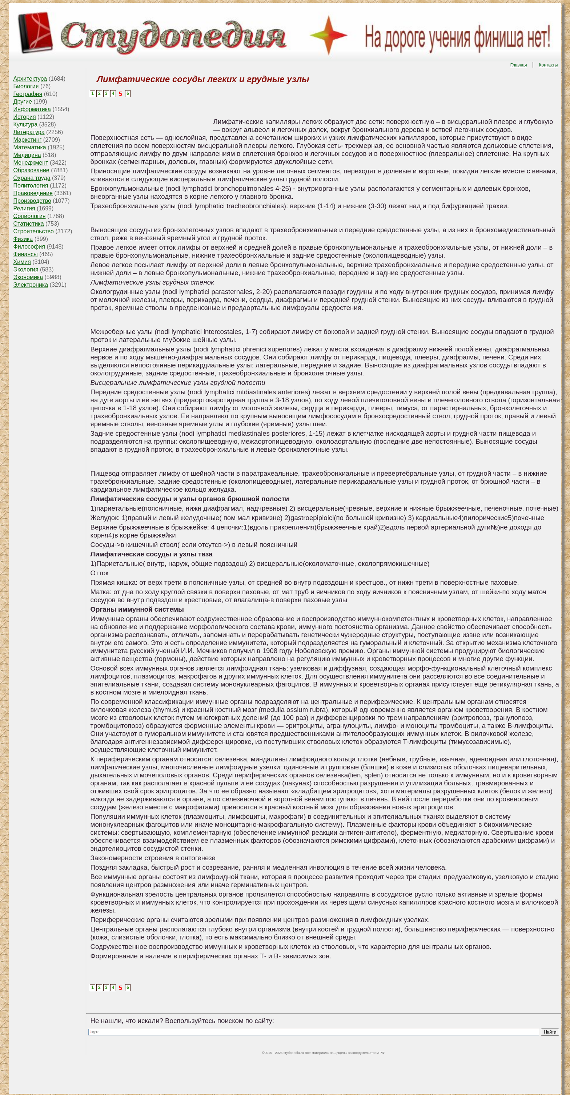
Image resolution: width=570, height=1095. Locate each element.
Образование (31, 170)
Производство (32, 201)
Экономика (28, 277)
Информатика (32, 109)
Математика (29, 147)
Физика (23, 239)
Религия (24, 208)
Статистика (28, 224)
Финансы (25, 254)
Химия (22, 262)
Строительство (33, 231)
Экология (26, 269)
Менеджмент (30, 163)
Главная (518, 65)
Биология (26, 86)
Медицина (27, 155)
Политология (30, 185)
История (24, 117)
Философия (29, 246)
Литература (29, 132)
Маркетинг (27, 140)
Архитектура (30, 79)
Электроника (30, 285)
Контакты (548, 65)
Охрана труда (32, 178)
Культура (25, 124)
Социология (29, 216)
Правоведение (33, 193)
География (28, 94)
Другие (22, 101)
